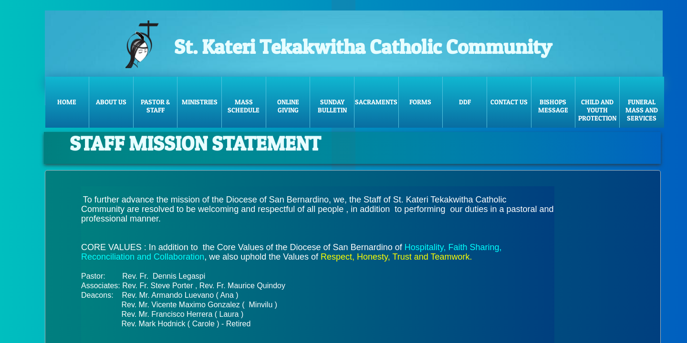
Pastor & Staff (155, 106)
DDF (465, 102)
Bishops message (553, 106)
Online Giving (288, 106)
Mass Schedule (244, 106)
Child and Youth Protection (597, 110)
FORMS (420, 102)
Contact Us (509, 102)
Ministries (200, 102)
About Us (111, 102)
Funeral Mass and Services (641, 110)
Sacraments (376, 102)
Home (66, 102)
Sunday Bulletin (332, 106)
